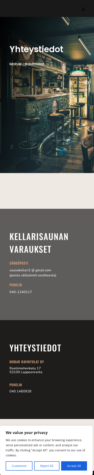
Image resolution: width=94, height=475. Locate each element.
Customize (19, 466)
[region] (46, 450)
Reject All (46, 466)
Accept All (74, 466)
